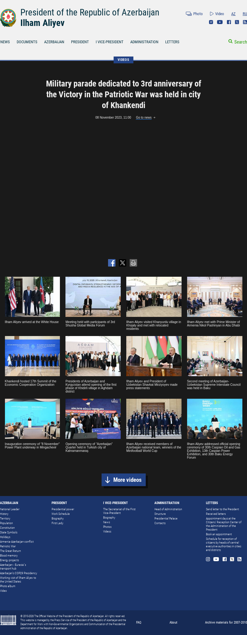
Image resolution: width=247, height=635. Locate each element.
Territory (5, 518)
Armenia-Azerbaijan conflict (17, 541)
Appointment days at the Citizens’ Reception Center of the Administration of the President (223, 524)
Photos (107, 526)
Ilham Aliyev (42, 23)
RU (245, 13)
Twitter (237, 22)
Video (219, 13)
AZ (233, 13)
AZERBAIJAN (54, 42)
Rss (245, 22)
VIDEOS (123, 60)
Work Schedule (61, 513)
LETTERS (172, 42)
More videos (127, 479)
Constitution (7, 527)
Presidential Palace (166, 518)
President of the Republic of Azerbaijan (89, 12)
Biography (58, 518)
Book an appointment (219, 534)
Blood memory (9, 555)
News (106, 522)
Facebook (229, 22)
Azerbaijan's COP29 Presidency (18, 573)
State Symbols (8, 532)
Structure (160, 513)
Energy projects (9, 560)
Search (240, 42)
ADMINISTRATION (144, 42)
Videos (107, 531)
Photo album (7, 586)
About (173, 622)
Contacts (159, 523)
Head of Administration (168, 509)
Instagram (211, 22)
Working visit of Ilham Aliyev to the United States (18, 579)
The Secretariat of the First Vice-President (119, 511)
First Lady (57, 523)
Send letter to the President (222, 509)
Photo (198, 13)
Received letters (216, 513)
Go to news (144, 117)
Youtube (220, 22)
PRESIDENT (80, 42)
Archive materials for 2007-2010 (226, 622)
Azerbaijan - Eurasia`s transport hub (13, 566)
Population (6, 523)
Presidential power (63, 509)
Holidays (5, 537)
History (4, 513)
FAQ (138, 622)
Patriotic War (8, 546)
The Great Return (10, 551)
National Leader (9, 509)
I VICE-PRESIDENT (110, 42)
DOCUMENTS (27, 42)
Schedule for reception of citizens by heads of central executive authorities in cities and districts (223, 544)
